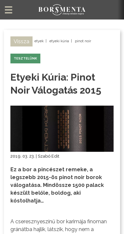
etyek (39, 41)
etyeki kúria (59, 41)
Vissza (21, 41)
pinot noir (83, 41)
